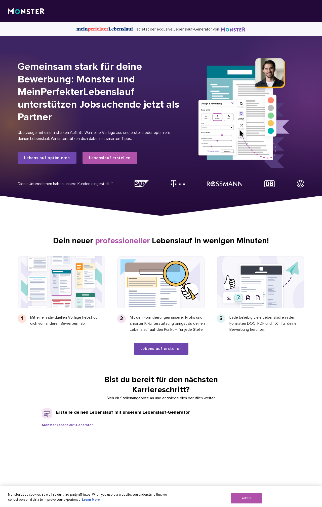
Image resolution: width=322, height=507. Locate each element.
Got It (246, 501)
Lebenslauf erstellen (110, 157)
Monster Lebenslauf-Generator (67, 425)
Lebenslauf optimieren (47, 157)
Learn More (91, 503)
